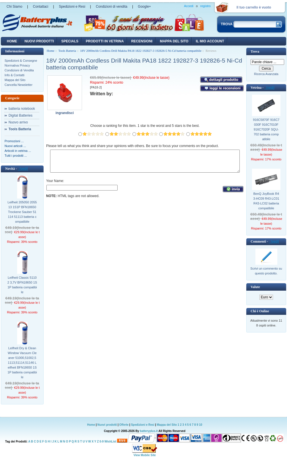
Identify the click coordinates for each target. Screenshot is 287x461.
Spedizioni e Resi (72, 7)
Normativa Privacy (17, 65)
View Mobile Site (145, 455)
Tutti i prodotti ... (16, 155)
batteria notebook (22, 109)
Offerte (124, 424)
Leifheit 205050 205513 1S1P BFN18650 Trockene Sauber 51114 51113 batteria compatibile (22, 211)
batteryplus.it (149, 431)
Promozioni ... (14, 141)
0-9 (102, 441)
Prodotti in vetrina (105, 41)
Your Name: (55, 185)
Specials (69, 41)
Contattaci (40, 7)
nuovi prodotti (39, 41)
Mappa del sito (174, 41)
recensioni (142, 41)
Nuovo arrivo (18, 122)
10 (200, 424)
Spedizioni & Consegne (21, 60)
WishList (110, 441)
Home (12, 41)
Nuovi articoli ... (15, 146)
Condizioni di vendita (111, 7)
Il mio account (210, 41)
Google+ (144, 7)
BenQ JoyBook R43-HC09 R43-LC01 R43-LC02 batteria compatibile (266, 201)
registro (205, 6)
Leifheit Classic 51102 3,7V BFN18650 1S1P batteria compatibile (22, 285)
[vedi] (23, 169)
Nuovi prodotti (107, 424)
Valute (255, 287)
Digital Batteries (20, 115)
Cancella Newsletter (18, 84)
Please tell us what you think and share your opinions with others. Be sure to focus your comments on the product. (132, 146)
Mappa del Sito (15, 80)
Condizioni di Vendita (19, 70)
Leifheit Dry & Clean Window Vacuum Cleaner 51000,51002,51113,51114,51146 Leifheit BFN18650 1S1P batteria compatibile (22, 362)
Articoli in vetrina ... (18, 150)
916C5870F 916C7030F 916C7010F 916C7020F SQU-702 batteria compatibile (266, 129)
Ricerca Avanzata (266, 74)
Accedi (188, 6)
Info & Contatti (14, 75)
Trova (255, 51)
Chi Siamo (14, 7)
